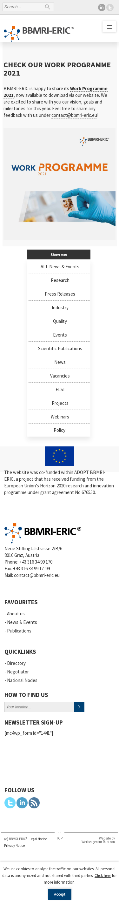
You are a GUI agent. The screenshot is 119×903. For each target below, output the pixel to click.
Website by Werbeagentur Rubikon (98, 840)
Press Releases (60, 294)
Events (60, 335)
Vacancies (60, 376)
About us (16, 614)
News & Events (22, 622)
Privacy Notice (14, 845)
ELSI (60, 389)
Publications (19, 631)
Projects (60, 403)
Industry (60, 307)
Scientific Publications (60, 348)
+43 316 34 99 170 (35, 562)
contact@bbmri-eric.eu (74, 115)
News (60, 362)
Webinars (60, 417)
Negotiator (18, 672)
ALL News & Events (60, 267)
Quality (60, 321)
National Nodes (22, 680)
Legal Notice (38, 839)
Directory (16, 663)
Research (60, 280)
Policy (59, 430)
